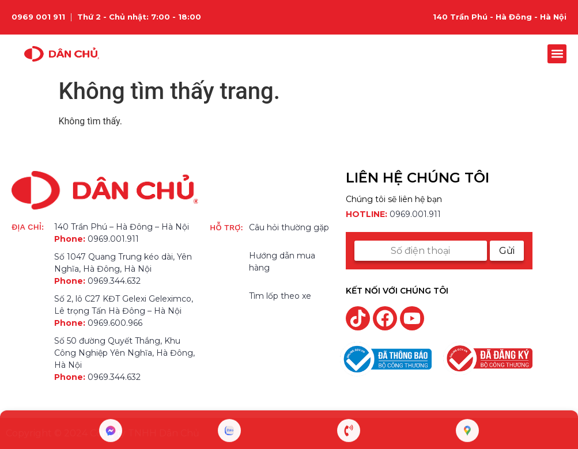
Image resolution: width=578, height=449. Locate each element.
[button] (556, 53)
